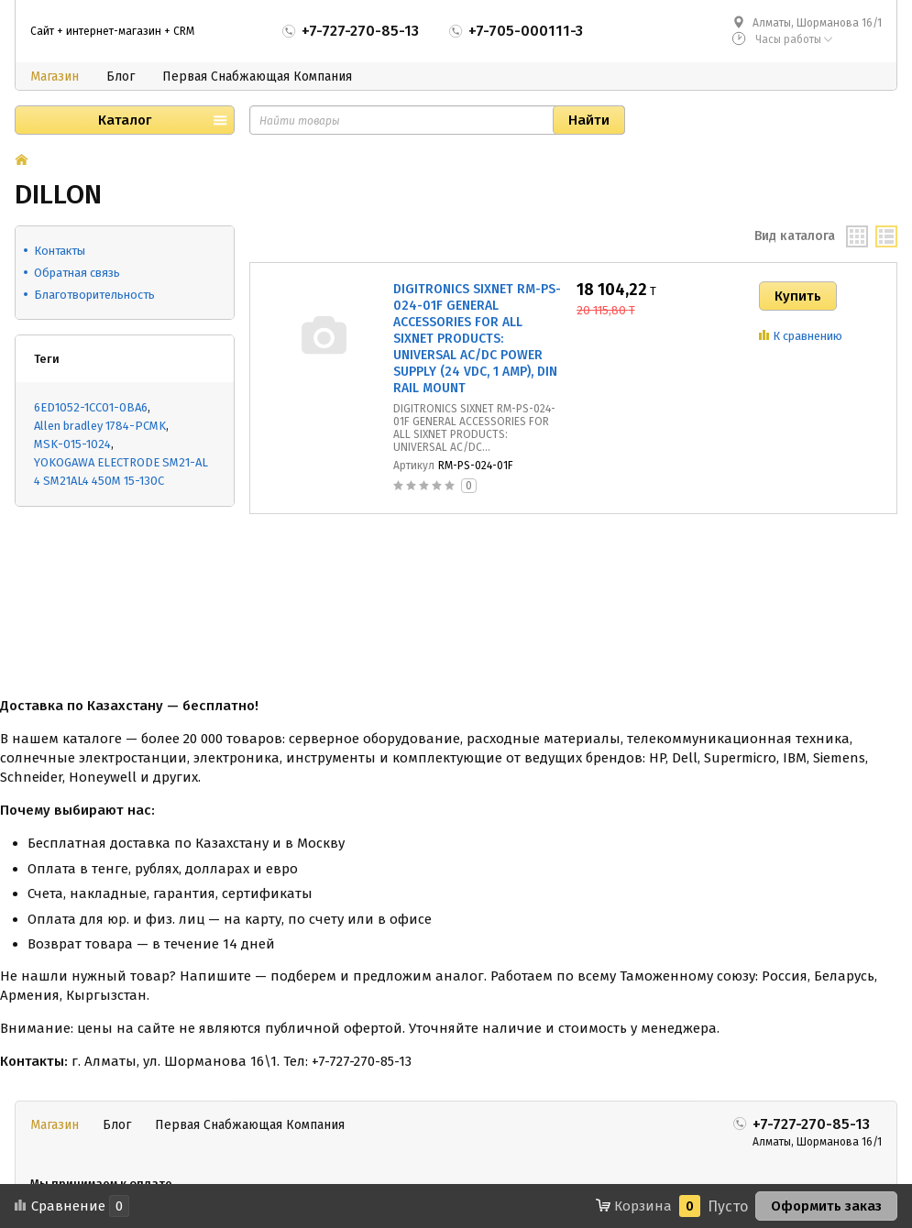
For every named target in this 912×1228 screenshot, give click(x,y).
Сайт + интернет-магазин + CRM (112, 31)
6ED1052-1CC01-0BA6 (91, 407)
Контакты (59, 251)
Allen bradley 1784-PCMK (100, 426)
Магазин (54, 76)
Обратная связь (77, 273)
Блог (120, 76)
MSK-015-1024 (72, 444)
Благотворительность (94, 295)
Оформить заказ (826, 1206)
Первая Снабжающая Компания (257, 76)
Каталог (124, 120)
